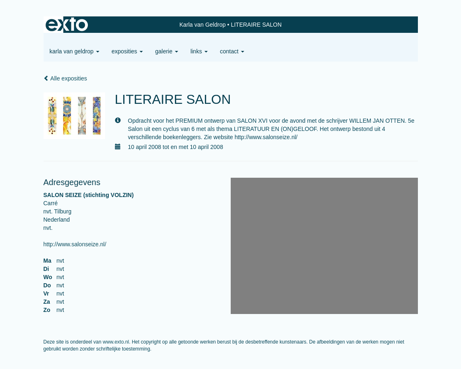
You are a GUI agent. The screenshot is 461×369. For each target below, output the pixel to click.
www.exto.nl (116, 342)
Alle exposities (65, 78)
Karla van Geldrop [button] (74, 51)
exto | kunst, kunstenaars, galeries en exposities (67, 24)
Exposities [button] (127, 51)
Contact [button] (232, 51)
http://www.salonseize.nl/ (75, 244)
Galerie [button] (166, 51)
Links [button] (199, 51)
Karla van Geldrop (202, 24)
